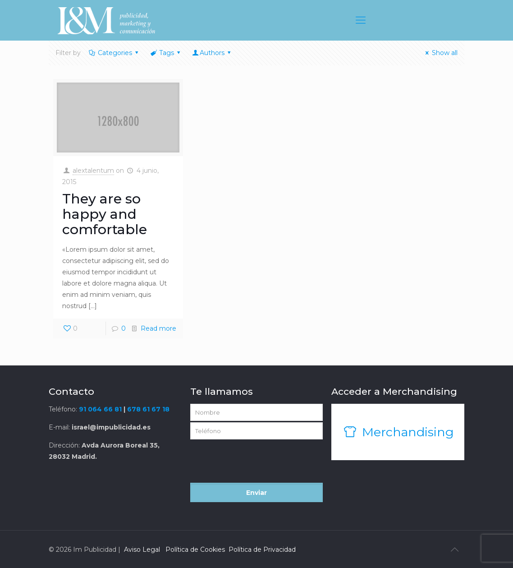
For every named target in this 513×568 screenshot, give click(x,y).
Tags (166, 53)
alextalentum (93, 170)
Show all (440, 53)
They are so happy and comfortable (104, 214)
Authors (212, 53)
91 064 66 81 (100, 409)
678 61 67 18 (148, 409)
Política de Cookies (195, 549)
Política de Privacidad (262, 549)
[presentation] (258, 465)
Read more (158, 328)
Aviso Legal (142, 549)
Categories (114, 53)
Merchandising (398, 432)
